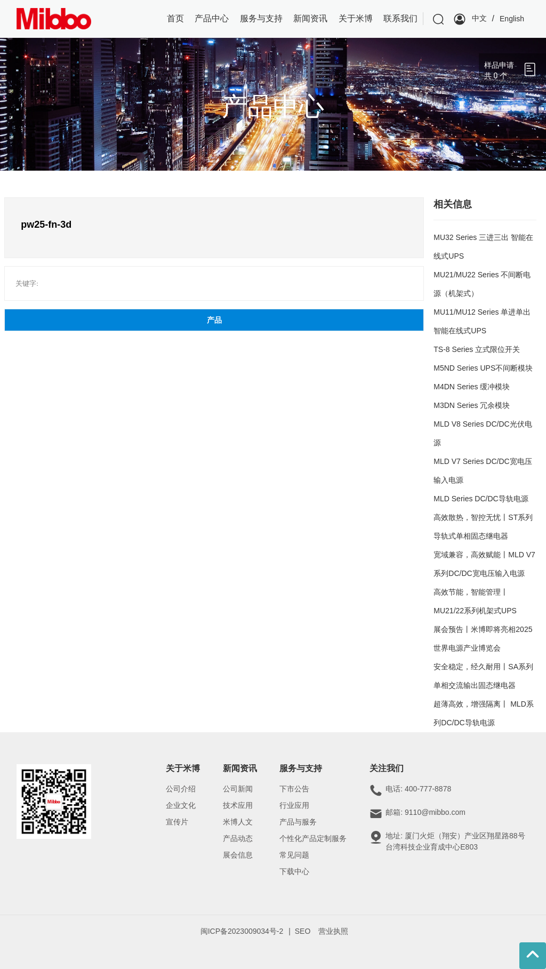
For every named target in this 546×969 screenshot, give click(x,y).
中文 (479, 18)
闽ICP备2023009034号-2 (242, 931)
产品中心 (273, 106)
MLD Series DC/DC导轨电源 (480, 498)
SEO (303, 931)
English (512, 18)
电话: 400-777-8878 (418, 788)
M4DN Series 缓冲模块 (471, 386)
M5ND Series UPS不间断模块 (483, 368)
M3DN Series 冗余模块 (471, 405)
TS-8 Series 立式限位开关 (476, 349)
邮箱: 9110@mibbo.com (425, 812)
